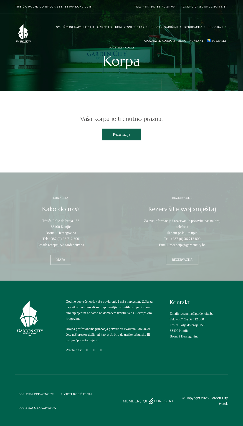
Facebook (94, 350)
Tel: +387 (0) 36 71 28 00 (154, 6)
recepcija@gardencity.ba (204, 6)
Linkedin (101, 350)
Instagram (87, 350)
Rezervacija (121, 134)
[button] (61, 264)
